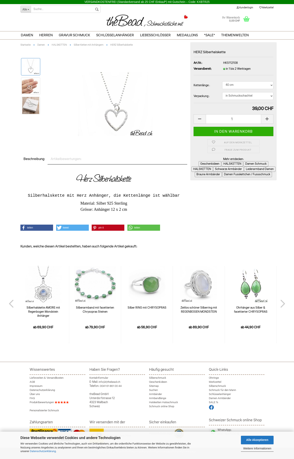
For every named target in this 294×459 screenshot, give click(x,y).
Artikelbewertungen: (66, 158)
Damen (27, 35)
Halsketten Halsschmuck (163, 402)
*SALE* (209, 35)
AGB (32, 382)
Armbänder (155, 394)
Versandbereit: (203, 69)
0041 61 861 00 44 (111, 386)
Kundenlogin (245, 7)
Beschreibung (34, 158)
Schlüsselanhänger (115, 35)
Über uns (35, 394)
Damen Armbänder (220, 398)
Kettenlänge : (202, 85)
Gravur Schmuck (74, 35)
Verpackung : (202, 96)
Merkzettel (266, 7)
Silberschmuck (157, 378)
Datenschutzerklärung (43, 451)
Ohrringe (214, 378)
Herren (46, 35)
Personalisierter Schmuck (44, 410)
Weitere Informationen (257, 448)
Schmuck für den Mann (222, 390)
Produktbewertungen (49, 402)
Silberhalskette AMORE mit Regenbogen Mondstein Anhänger (43, 312)
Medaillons (187, 35)
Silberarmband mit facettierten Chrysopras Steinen (95, 310)
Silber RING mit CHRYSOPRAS (147, 308)
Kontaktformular (98, 378)
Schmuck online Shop (161, 406)
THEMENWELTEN (235, 35)
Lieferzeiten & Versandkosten (46, 378)
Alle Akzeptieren (257, 439)
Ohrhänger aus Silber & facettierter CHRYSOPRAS (250, 310)
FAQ (32, 398)
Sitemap (154, 386)
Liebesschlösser (155, 35)
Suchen (153, 390)
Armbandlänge (157, 398)
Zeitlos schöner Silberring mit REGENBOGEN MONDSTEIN (198, 310)
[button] (36, 228)
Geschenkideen (158, 382)
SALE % (213, 402)
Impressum (36, 386)
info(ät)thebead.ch (109, 382)
